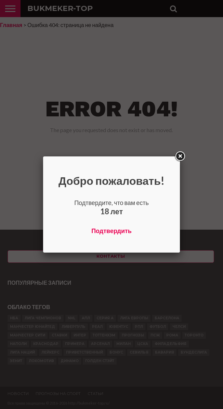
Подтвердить (111, 230)
